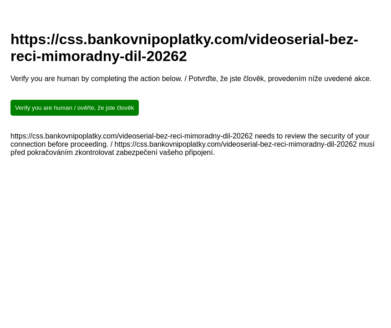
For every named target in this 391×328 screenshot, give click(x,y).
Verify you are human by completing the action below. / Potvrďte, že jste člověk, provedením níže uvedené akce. (190, 78)
